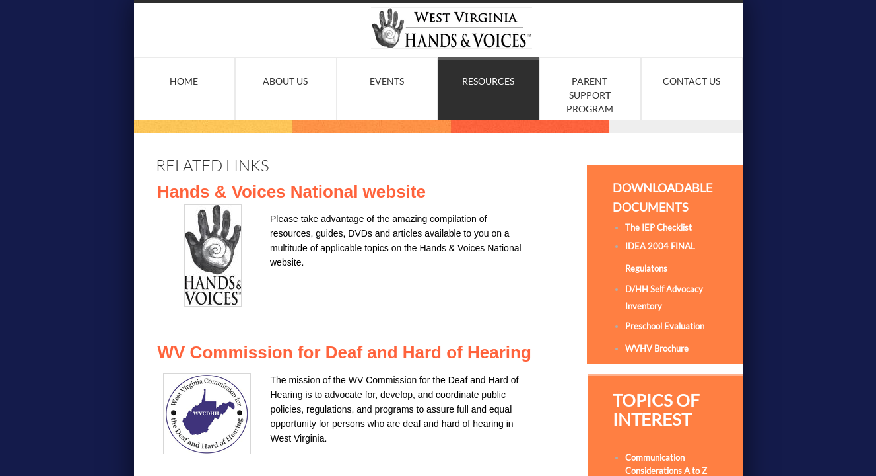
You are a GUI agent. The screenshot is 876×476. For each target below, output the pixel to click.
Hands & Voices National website (291, 192)
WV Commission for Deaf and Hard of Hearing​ (344, 352)
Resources (488, 81)
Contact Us (691, 81)
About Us (285, 81)
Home (184, 81)
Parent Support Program (589, 94)
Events (387, 81)
